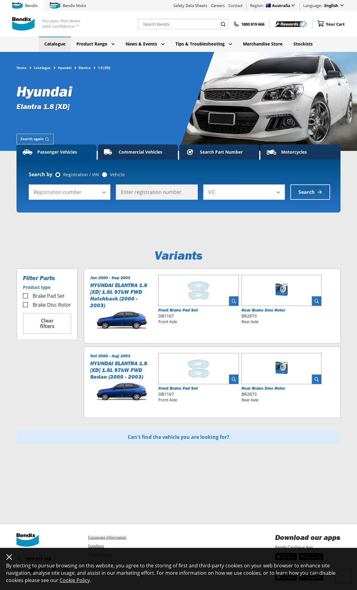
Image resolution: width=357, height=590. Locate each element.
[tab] (35, 139)
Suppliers (96, 545)
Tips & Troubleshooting (203, 44)
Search (310, 192)
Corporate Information (107, 537)
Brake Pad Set (43, 296)
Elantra (85, 67)
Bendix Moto (68, 5)
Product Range (95, 44)
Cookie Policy (75, 580)
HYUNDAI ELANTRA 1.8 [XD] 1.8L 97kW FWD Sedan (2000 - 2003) (118, 370)
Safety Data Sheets (190, 5)
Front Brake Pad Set (178, 310)
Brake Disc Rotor (47, 304)
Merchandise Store (262, 44)
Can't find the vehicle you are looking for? (178, 437)
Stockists (303, 44)
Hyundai (65, 67)
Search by (40, 174)
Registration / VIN (81, 174)
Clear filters (47, 323)
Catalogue (54, 44)
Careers (218, 5)
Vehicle (117, 174)
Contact (235, 5)
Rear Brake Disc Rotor (263, 310)
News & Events (145, 44)
